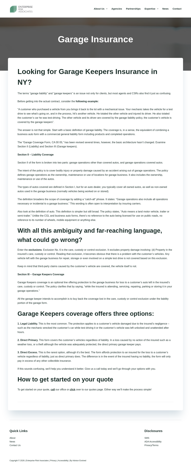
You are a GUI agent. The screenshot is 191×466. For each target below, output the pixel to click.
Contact (177, 8)
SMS (147, 438)
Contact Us (15, 445)
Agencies (116, 8)
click (72, 389)
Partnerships (133, 8)
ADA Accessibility (153, 441)
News (165, 8)
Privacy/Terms (152, 445)
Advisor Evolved (79, 460)
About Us (101, 9)
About (12, 438)
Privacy (53, 460)
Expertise (152, 9)
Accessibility (63, 460)
